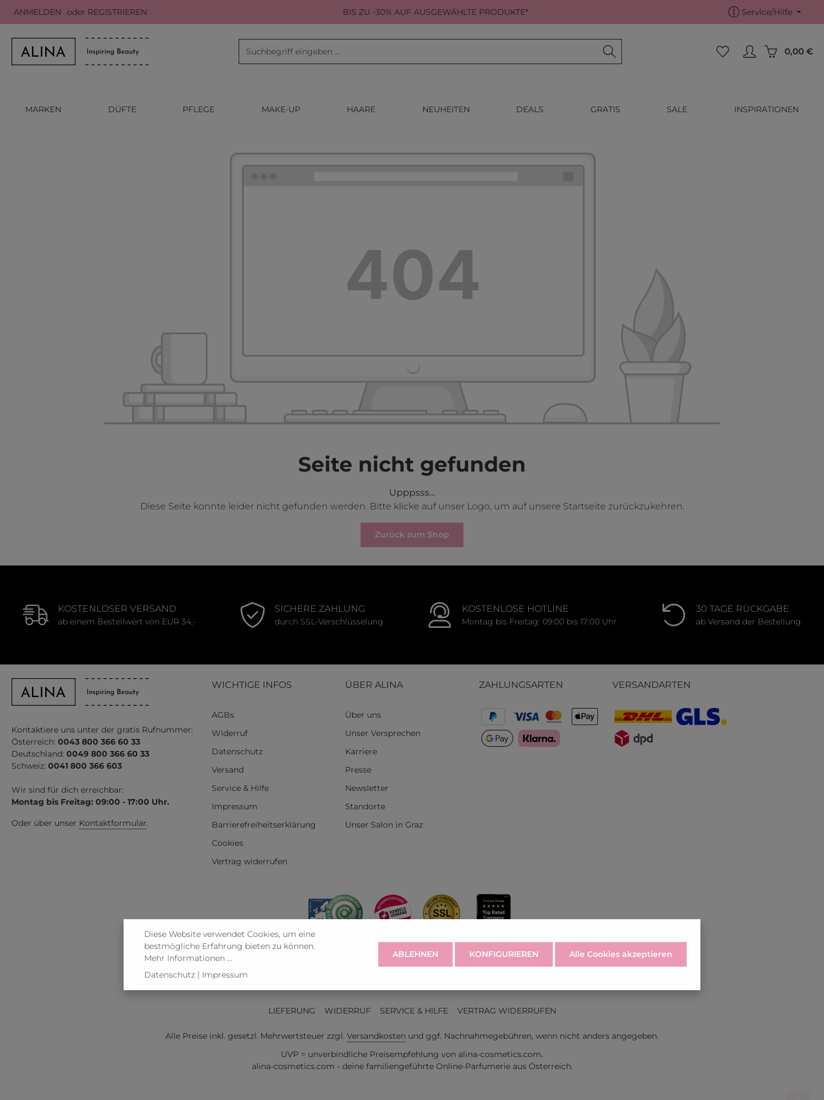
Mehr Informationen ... (188, 972)
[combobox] (418, 51)
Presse (358, 770)
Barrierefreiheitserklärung (264, 825)
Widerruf (230, 733)
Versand (228, 770)
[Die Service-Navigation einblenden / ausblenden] (765, 12)
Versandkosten (376, 1036)
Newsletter (367, 788)
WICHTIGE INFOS (252, 684)
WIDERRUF (347, 1011)
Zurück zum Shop (412, 534)
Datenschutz (237, 751)
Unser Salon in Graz (384, 825)
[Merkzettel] (722, 51)
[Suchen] (609, 51)
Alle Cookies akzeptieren (620, 969)
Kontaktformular (112, 823)
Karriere (361, 751)
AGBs (223, 715)
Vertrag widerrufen (249, 861)
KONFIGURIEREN (503, 969)
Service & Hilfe (240, 788)
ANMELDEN (37, 12)
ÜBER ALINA (374, 684)
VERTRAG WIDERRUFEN (506, 1011)
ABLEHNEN (415, 969)
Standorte (365, 806)
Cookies (227, 843)
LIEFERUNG (291, 1011)
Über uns (363, 715)
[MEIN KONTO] (749, 51)
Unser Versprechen (383, 733)
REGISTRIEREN (117, 12)
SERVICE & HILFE (414, 1011)
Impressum (235, 806)
